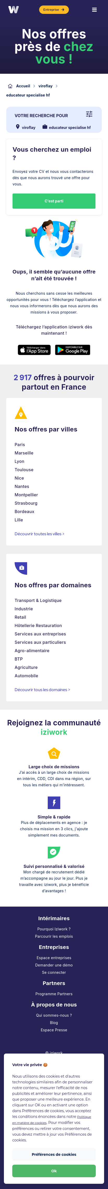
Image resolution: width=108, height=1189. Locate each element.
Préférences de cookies (54, 1154)
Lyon (19, 461)
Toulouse (24, 469)
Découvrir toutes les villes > (40, 534)
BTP (19, 659)
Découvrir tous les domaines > (42, 689)
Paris (20, 444)
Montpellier (26, 494)
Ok (54, 1171)
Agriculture (26, 667)
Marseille (24, 453)
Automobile (26, 675)
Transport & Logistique (38, 600)
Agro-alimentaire (32, 650)
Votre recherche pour (41, 115)
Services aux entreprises (40, 633)
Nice (19, 478)
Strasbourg (26, 503)
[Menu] (94, 9)
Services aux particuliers (40, 642)
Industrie (24, 608)
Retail (20, 617)
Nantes (22, 486)
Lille (19, 519)
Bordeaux (24, 511)
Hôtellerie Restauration (38, 625)
